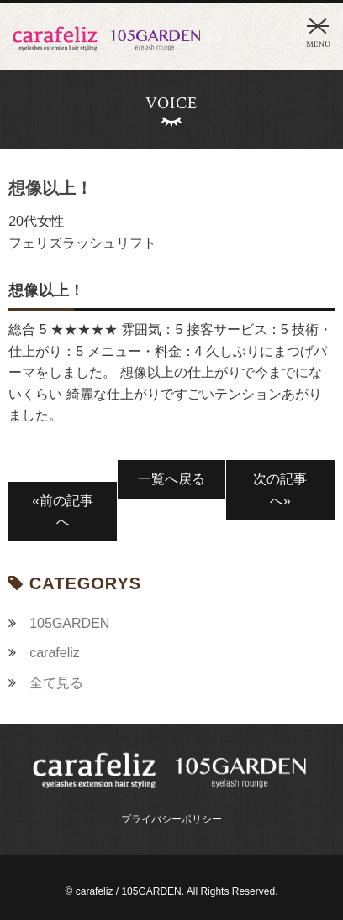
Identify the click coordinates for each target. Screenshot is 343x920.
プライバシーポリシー (171, 819)
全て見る (56, 683)
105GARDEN (69, 623)
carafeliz (54, 653)
